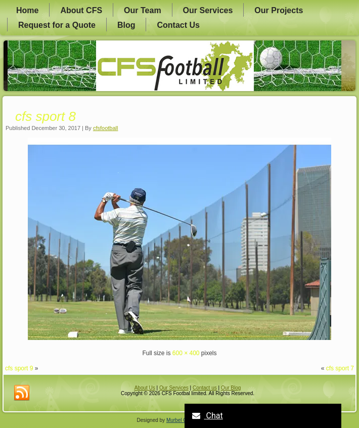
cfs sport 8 (45, 116)
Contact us (205, 388)
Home (27, 10)
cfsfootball (105, 128)
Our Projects (278, 10)
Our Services (208, 10)
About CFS (81, 10)
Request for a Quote (57, 25)
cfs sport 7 (340, 368)
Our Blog (231, 388)
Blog (126, 25)
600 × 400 (186, 353)
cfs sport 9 (19, 368)
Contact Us (178, 25)
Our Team (142, 10)
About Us (144, 388)
